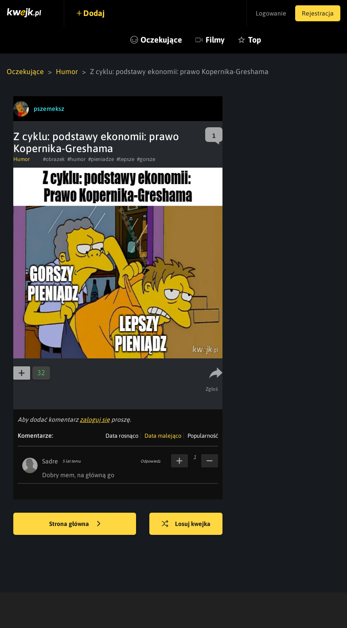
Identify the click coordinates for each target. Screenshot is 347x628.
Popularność (202, 435)
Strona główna (75, 524)
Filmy (215, 39)
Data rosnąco (121, 435)
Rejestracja (318, 13)
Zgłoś (212, 389)
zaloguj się (95, 419)
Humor (67, 71)
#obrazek (54, 159)
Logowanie (271, 13)
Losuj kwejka (186, 524)
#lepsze (125, 159)
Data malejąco (162, 435)
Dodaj (94, 13)
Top (254, 39)
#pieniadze (101, 159)
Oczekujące (161, 39)
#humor (76, 159)
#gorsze (146, 159)
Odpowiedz (150, 461)
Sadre (50, 461)
